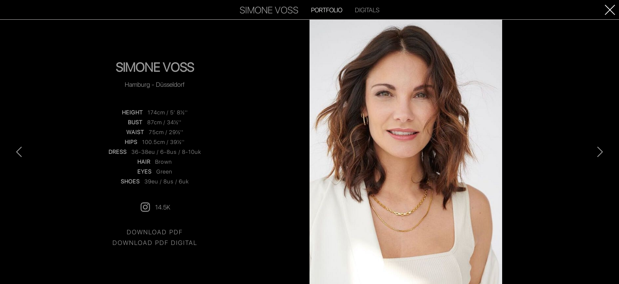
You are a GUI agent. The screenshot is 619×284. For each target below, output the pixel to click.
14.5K (154, 207)
